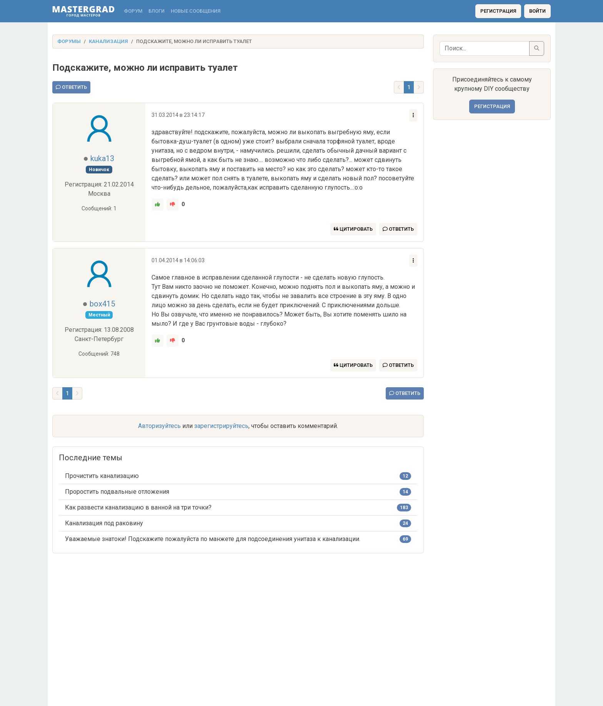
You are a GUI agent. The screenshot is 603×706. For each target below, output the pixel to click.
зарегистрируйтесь (221, 426)
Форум (133, 11)
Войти (537, 11)
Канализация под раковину (104, 523)
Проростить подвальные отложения (117, 491)
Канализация (108, 41)
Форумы (69, 41)
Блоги (156, 11)
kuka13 (102, 158)
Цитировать (353, 229)
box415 (102, 303)
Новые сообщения (195, 11)
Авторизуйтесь (159, 426)
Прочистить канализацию (102, 476)
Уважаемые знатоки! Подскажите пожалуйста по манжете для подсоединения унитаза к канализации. (212, 539)
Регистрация (498, 11)
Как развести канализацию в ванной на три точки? (138, 507)
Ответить (71, 87)
